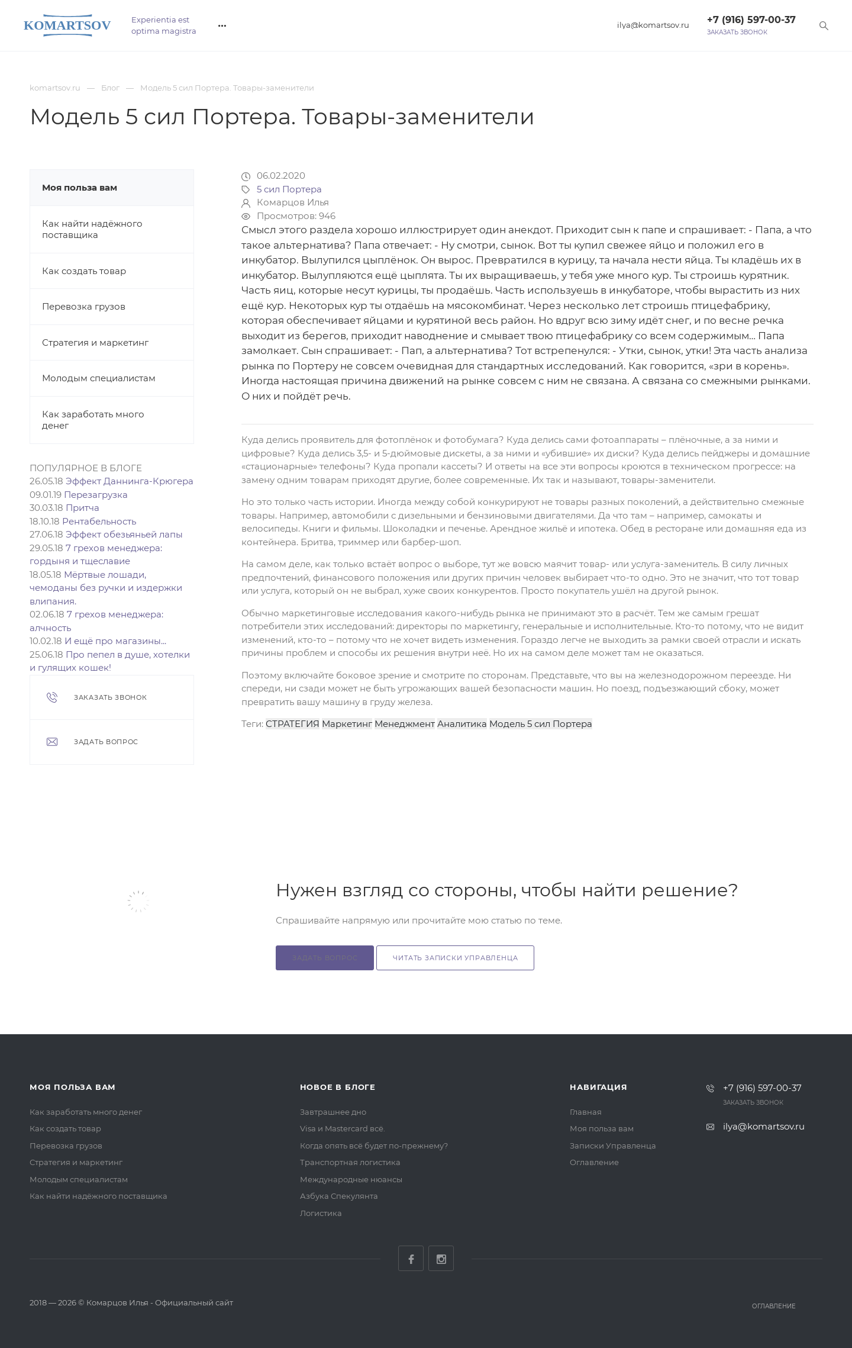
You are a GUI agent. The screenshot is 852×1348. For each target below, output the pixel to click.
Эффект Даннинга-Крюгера (129, 481)
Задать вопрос (324, 958)
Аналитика (462, 723)
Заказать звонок (737, 33)
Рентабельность (99, 521)
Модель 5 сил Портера (540, 723)
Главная (586, 1112)
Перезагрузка (96, 494)
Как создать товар (84, 270)
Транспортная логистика (350, 1162)
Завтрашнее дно (333, 1112)
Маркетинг (347, 723)
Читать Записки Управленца (455, 958)
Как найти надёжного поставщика (92, 229)
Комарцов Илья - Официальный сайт (159, 1302)
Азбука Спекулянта (339, 1196)
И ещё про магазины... (115, 640)
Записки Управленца (613, 1145)
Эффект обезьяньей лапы (124, 534)
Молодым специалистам (99, 378)
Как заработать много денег (86, 1112)
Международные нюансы (351, 1179)
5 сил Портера (289, 189)
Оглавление (594, 1162)
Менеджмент (405, 723)
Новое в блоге (338, 1087)
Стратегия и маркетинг (95, 342)
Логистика (321, 1213)
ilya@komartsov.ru (653, 25)
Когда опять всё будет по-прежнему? (374, 1145)
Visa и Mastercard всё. (342, 1128)
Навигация (598, 1087)
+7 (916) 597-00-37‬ (751, 19)
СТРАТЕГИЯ (293, 723)
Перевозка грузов (83, 306)
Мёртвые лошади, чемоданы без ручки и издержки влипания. (106, 588)
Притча (82, 507)
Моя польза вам (79, 187)
